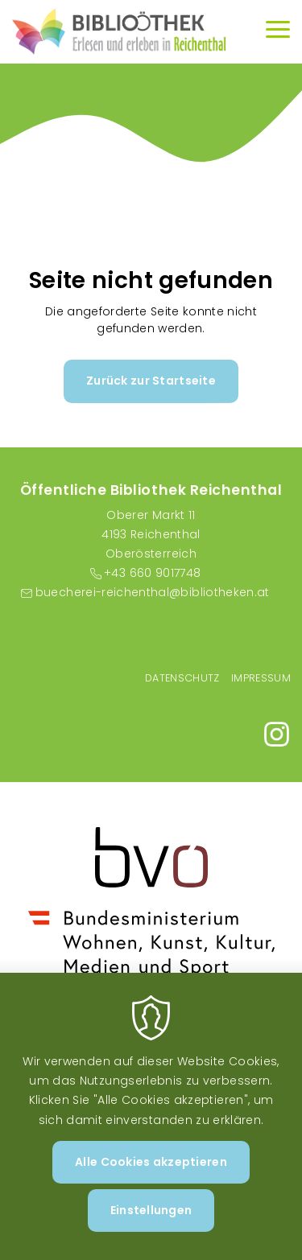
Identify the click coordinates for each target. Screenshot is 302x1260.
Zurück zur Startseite (151, 381)
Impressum (261, 678)
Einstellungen (151, 1221)
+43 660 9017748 (152, 573)
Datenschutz (182, 678)
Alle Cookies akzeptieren (151, 1171)
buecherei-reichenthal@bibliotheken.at (152, 592)
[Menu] (278, 31)
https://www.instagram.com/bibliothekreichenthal (277, 734)
